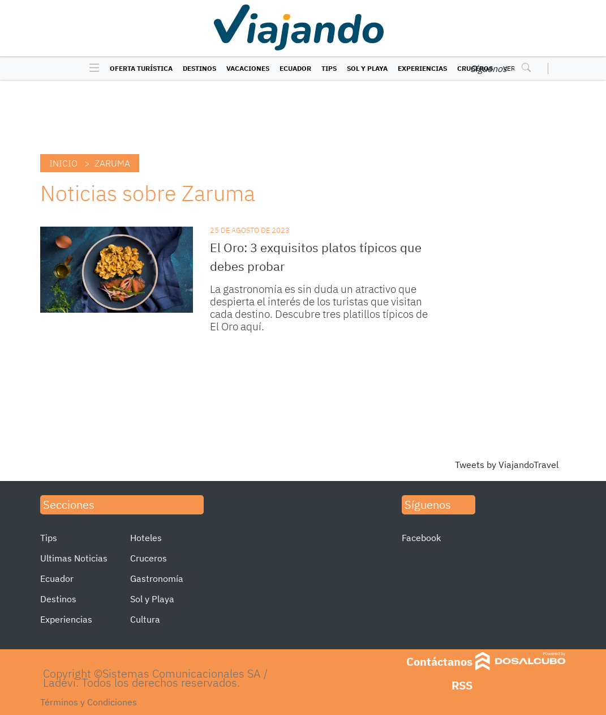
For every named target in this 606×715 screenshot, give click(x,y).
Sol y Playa (367, 68)
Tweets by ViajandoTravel (506, 464)
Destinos (199, 68)
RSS (462, 685)
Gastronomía (156, 578)
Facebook (421, 537)
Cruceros (148, 558)
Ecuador (295, 68)
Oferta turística (141, 68)
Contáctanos (439, 661)
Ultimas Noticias (74, 558)
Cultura (145, 619)
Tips (329, 68)
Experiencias (422, 68)
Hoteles (146, 537)
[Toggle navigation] (91, 68)
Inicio (63, 163)
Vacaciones (247, 68)
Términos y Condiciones (88, 702)
